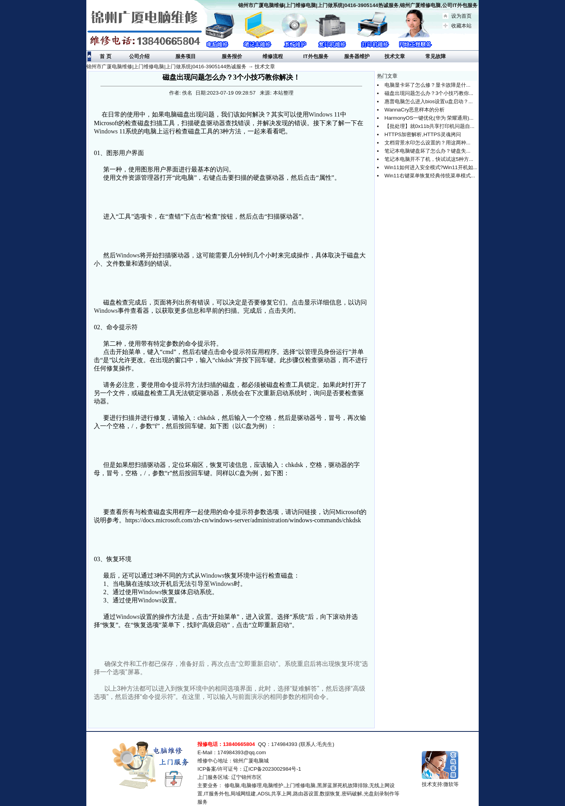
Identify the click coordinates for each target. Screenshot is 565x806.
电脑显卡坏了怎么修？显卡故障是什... (427, 85)
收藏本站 (461, 26)
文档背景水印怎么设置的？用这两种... (427, 143)
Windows (321, 114)
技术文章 (265, 66)
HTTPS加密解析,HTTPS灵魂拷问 (423, 134)
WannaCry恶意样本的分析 (415, 110)
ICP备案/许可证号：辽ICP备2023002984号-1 (249, 769)
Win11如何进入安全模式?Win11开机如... (431, 167)
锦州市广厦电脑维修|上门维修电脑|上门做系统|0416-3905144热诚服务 (166, 66)
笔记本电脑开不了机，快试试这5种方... (429, 159)
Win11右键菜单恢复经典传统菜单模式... (430, 176)
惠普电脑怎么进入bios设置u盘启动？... (429, 101)
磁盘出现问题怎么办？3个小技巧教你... (429, 93)
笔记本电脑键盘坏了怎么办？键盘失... (427, 151)
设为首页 (461, 16)
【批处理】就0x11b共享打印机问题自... (429, 126)
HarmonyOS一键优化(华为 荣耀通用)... (429, 118)
